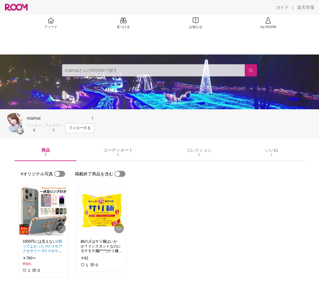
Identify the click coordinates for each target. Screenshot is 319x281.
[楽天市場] (305, 7)
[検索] (251, 70)
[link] (43, 211)
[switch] (59, 174)
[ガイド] (282, 7)
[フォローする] (79, 128)
